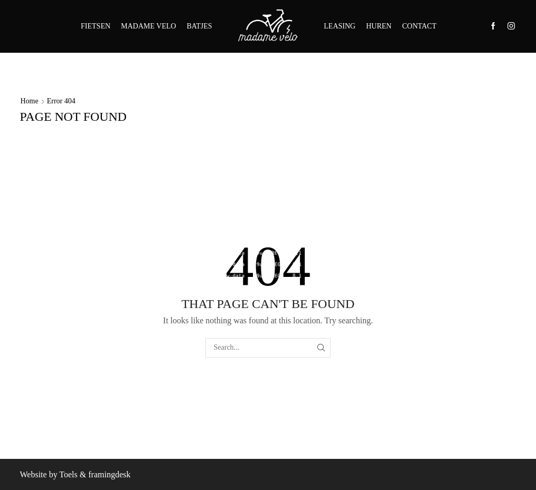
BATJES (199, 26)
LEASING (339, 26)
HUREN (378, 26)
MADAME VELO (148, 26)
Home (30, 101)
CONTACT (419, 26)
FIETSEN (95, 26)
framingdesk (109, 474)
